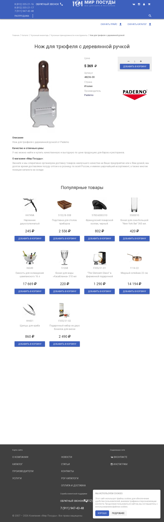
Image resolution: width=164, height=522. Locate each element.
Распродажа (22, 16)
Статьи (65, 464)
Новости (120, 16)
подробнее (118, 513)
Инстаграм (118, 464)
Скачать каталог (139, 24)
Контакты (67, 471)
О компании (68, 16)
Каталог (38, 16)
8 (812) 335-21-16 (24, 4)
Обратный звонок (49, 4)
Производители (89, 16)
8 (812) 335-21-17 (24, 7)
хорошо (102, 513)
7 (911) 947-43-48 (24, 11)
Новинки (52, 16)
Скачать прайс (111, 24)
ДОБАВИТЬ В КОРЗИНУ (134, 66)
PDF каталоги (70, 478)
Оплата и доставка (73, 485)
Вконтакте (118, 457)
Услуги (107, 16)
